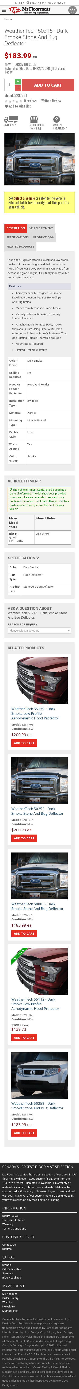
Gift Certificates (11, 1269)
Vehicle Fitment (41, 228)
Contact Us (56, 2)
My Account (9, 1293)
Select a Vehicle (24, 198)
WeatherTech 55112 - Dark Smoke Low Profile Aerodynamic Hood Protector (35, 1004)
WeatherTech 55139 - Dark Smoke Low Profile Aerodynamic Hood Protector (35, 713)
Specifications (18, 237)
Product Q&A (43, 237)
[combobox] (39, 630)
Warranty (7, 1224)
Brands (6, 1264)
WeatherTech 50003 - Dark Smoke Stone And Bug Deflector (37, 906)
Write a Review (51, 100)
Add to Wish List (18, 106)
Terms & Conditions (14, 1228)
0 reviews (30, 100)
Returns (7, 1248)
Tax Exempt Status (13, 1220)
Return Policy (10, 1215)
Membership (10, 1310)
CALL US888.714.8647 (60, 126)
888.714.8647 (36, 2)
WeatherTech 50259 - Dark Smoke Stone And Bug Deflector (37, 1105)
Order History (10, 1298)
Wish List (7, 1302)
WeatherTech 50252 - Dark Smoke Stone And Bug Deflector (37, 811)
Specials (7, 1273)
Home (8, 19)
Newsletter (8, 1306)
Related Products (20, 246)
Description (16, 228)
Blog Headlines (11, 1277)
